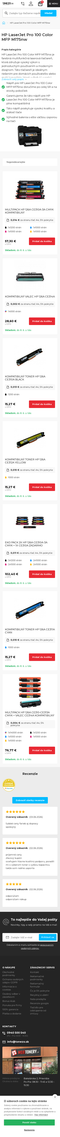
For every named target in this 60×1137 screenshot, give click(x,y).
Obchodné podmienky (8, 974)
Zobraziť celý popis (13, 79)
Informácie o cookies (9, 988)
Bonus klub (8, 1001)
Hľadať (48, 13)
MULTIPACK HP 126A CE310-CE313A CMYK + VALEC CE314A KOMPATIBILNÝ (29, 714)
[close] (55, 1097)
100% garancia (10, 1009)
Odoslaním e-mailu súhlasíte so (30, 947)
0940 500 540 (16, 1032)
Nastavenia (29, 1130)
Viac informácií (41, 1115)
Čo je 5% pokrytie (39, 990)
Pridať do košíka (42, 241)
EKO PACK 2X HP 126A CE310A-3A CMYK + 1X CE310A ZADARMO (26, 544)
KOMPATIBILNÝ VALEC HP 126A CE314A (30, 296)
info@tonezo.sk (18, 1041)
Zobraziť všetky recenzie (30, 800)
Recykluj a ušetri (39, 995)
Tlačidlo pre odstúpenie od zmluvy (38, 1010)
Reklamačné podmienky (37, 978)
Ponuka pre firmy (12, 1005)
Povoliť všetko (29, 1122)
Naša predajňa (38, 999)
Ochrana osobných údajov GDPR (12, 981)
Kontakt (34, 972)
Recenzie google (39, 1003)
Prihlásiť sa (47, 937)
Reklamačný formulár (37, 985)
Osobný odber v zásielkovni (11, 995)
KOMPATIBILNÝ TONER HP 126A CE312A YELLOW (25, 461)
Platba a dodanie (11, 1013)
